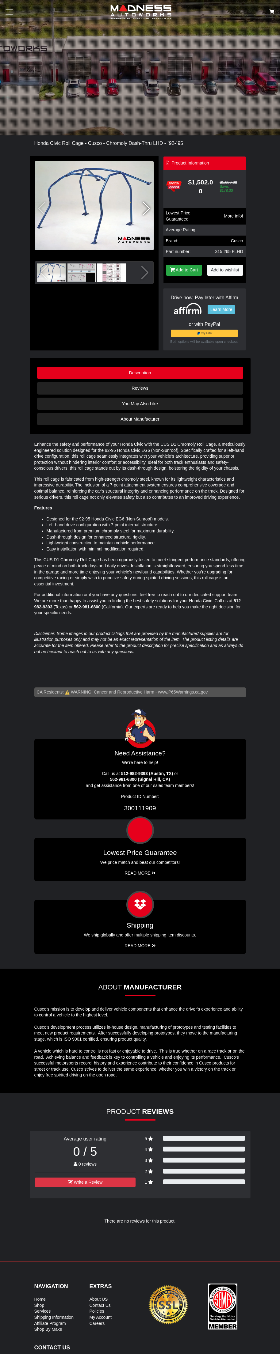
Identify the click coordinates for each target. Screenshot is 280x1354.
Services (42, 1311)
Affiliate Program (50, 1323)
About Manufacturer (140, 419)
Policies (97, 1311)
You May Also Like (140, 403)
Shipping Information (54, 1317)
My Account (101, 1317)
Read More (140, 873)
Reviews (140, 388)
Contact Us (100, 1305)
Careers (97, 1323)
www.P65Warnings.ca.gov (183, 692)
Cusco (237, 240)
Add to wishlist (225, 269)
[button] (146, 208)
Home (40, 1299)
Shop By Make (48, 1329)
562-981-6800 (87, 606)
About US (99, 1299)
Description (140, 372)
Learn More (221, 309)
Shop (39, 1305)
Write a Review (85, 1182)
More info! (233, 216)
